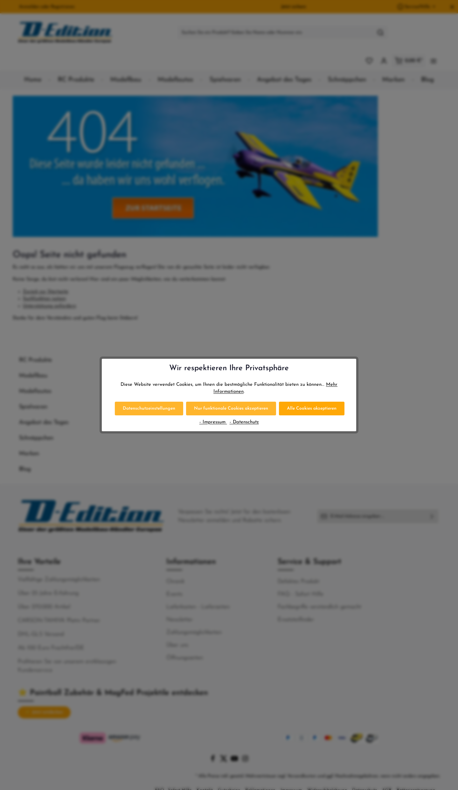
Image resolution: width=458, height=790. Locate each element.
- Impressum (213, 422)
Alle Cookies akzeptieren (312, 408)
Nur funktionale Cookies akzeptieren (231, 408)
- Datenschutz (244, 422)
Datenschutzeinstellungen (149, 408)
